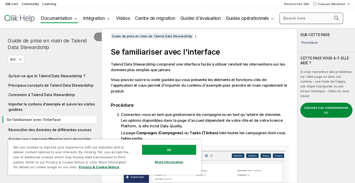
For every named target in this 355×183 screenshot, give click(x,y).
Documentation (56, 18)
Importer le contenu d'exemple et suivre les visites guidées (51, 107)
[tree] (51, 123)
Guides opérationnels (247, 18)
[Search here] (311, 18)
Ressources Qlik (296, 4)
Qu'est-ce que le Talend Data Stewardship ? (46, 76)
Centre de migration (155, 18)
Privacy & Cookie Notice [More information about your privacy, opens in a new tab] (99, 167)
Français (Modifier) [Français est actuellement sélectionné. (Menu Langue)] (332, 4)
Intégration (94, 18)
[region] (104, 157)
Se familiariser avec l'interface (34, 119)
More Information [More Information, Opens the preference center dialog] (169, 162)
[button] (336, 18)
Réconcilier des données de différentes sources (49, 130)
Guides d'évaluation (200, 18)
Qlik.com (11, 4)
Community (30, 4)
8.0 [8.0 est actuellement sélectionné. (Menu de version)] (13, 59)
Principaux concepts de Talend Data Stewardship (51, 85)
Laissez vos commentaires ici (326, 110)
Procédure (309, 42)
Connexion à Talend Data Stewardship (41, 95)
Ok (169, 150)
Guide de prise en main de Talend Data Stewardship (47, 44)
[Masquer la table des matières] (98, 37)
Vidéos (123, 18)
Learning (49, 4)
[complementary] (326, 105)
